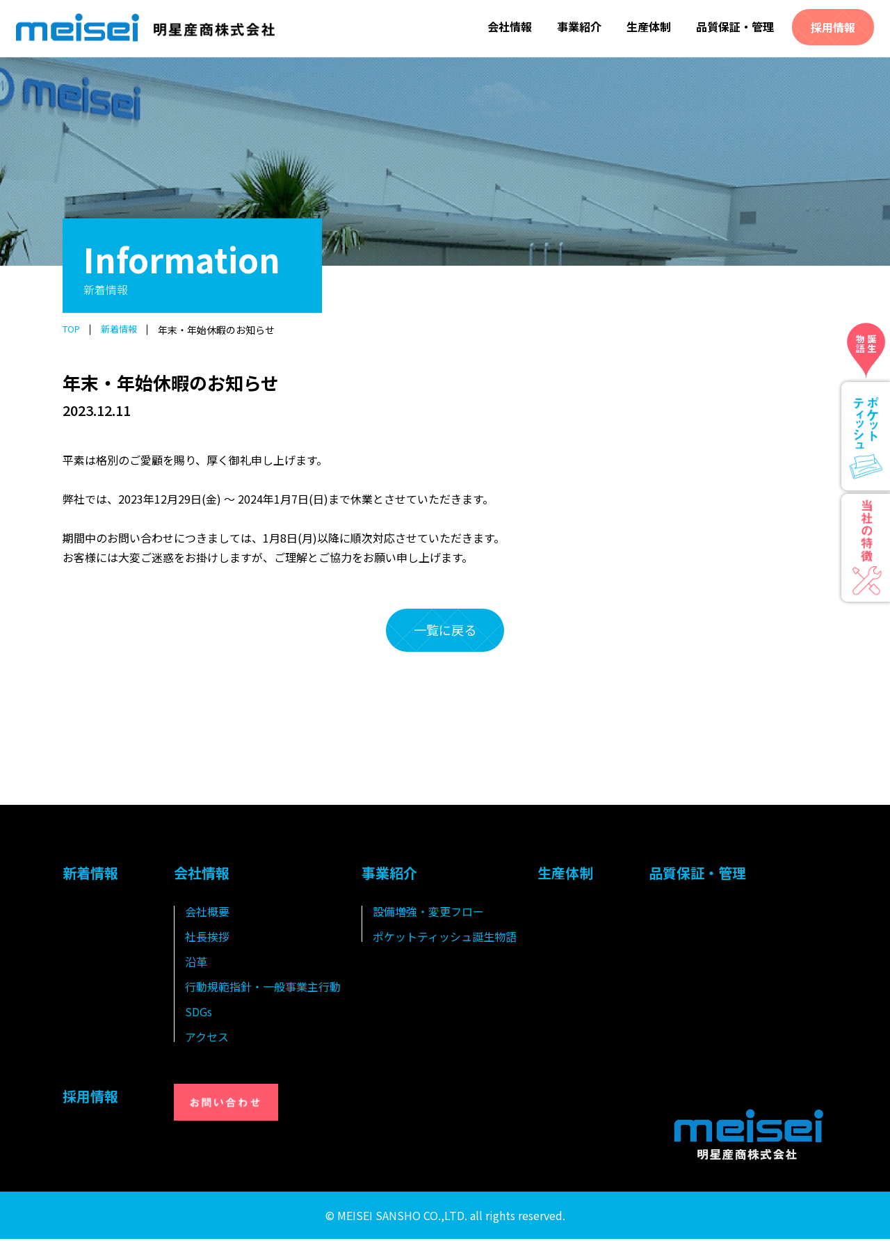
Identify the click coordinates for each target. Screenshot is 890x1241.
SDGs (198, 1013)
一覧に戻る (445, 631)
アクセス (207, 1038)
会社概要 (207, 913)
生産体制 (648, 26)
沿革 (196, 963)
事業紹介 (579, 26)
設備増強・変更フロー (428, 913)
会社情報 (509, 26)
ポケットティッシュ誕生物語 (445, 938)
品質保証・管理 (735, 26)
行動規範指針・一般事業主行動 (263, 988)
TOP (73, 330)
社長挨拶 (207, 938)
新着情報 (123, 330)
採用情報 (833, 27)
